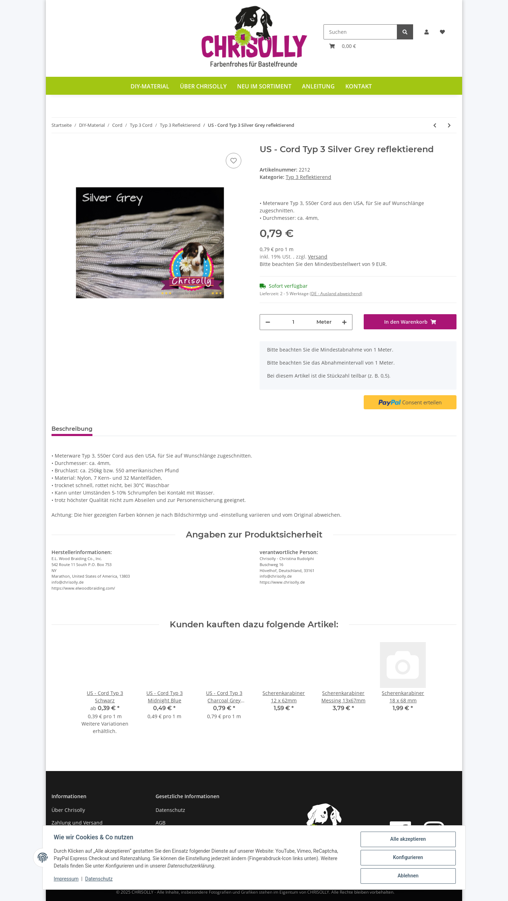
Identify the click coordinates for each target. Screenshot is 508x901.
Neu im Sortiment (264, 86)
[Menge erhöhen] (344, 322)
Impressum (66, 879)
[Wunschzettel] (442, 31)
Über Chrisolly (203, 86)
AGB (160, 822)
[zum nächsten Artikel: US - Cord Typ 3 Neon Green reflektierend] (449, 125)
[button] (426, 31)
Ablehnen (407, 876)
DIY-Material (150, 86)
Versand (317, 256)
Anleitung (318, 86)
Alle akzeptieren (407, 839)
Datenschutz (170, 810)
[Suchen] (360, 31)
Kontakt (358, 86)
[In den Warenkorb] (410, 321)
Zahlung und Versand (77, 822)
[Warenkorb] (342, 45)
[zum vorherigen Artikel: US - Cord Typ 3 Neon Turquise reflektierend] (435, 125)
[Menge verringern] (268, 322)
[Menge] (293, 322)
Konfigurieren (408, 857)
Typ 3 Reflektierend (308, 177)
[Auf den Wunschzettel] (233, 160)
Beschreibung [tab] (72, 428)
